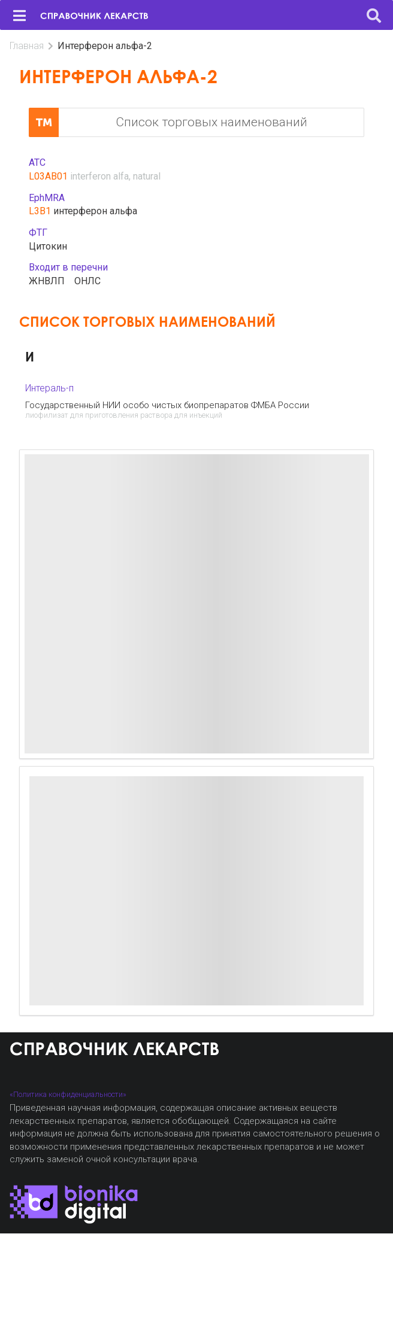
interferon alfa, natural (115, 176)
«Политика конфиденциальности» (68, 1094)
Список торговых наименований (168, 123)
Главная (27, 45)
